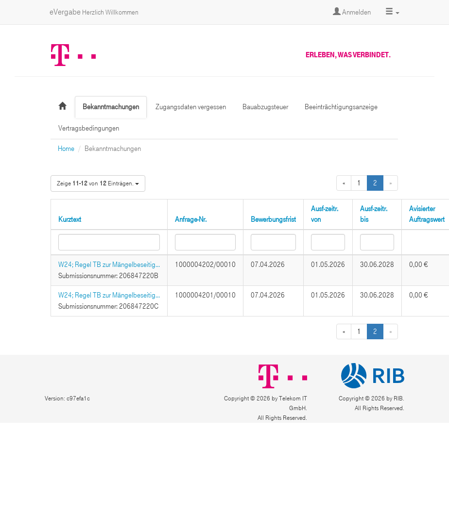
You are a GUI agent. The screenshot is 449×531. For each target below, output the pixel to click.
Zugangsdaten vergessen (190, 106)
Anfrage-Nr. (191, 219)
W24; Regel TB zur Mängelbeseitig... (109, 264)
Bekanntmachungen (111, 106)
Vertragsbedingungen (88, 128)
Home (66, 148)
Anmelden (352, 12)
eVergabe (94, 12)
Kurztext (69, 219)
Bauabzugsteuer (265, 106)
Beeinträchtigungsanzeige (341, 106)
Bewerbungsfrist (273, 219)
